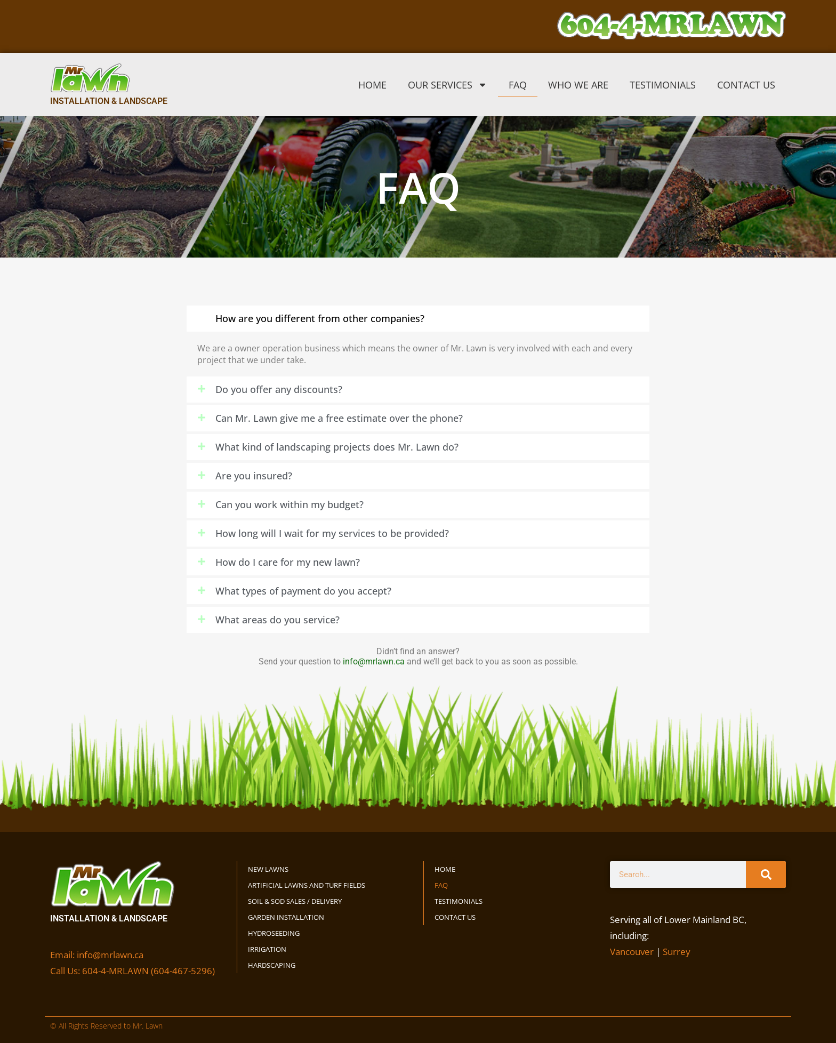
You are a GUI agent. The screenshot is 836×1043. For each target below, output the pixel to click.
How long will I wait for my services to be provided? (332, 533)
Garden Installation (286, 917)
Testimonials (663, 84)
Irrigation (267, 949)
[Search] (766, 874)
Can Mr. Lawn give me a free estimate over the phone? (339, 418)
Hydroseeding (274, 933)
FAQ (518, 84)
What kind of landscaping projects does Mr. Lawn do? (337, 446)
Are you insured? (253, 475)
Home (372, 84)
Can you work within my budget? (289, 504)
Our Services (447, 85)
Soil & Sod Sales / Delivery (295, 901)
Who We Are (578, 84)
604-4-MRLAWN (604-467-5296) (148, 971)
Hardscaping (271, 965)
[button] (418, 319)
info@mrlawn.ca (374, 661)
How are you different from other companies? (319, 318)
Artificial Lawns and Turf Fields (306, 885)
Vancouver (632, 951)
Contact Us (746, 84)
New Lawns (268, 869)
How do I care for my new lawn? (287, 562)
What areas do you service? (277, 619)
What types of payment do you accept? (303, 590)
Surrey (676, 951)
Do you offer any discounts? (278, 389)
